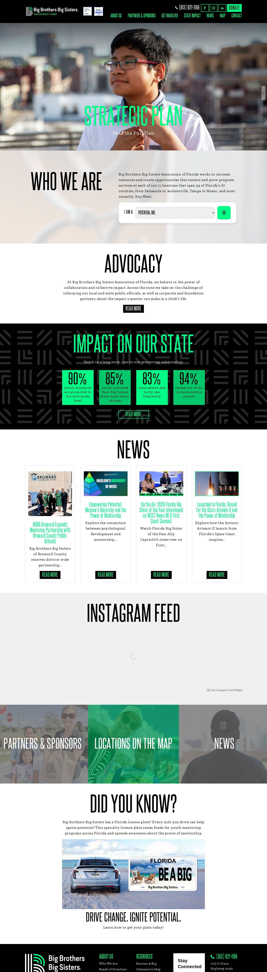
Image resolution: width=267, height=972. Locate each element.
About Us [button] (116, 15)
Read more (50, 574)
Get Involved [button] (170, 15)
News (210, 15)
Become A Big (146, 963)
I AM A (128, 212)
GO (223, 212)
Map (222, 15)
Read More (133, 308)
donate (234, 8)
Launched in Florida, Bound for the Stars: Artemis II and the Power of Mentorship (216, 510)
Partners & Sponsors (142, 15)
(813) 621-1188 (187, 7)
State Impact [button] (192, 15)
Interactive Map (148, 969)
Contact (236, 15)
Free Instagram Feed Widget (225, 690)
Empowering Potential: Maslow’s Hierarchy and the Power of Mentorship (105, 510)
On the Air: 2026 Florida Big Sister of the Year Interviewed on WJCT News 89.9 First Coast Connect (161, 513)
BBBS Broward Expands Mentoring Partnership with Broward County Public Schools (50, 533)
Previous (3, 93)
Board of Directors (113, 969)
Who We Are (108, 963)
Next (263, 93)
